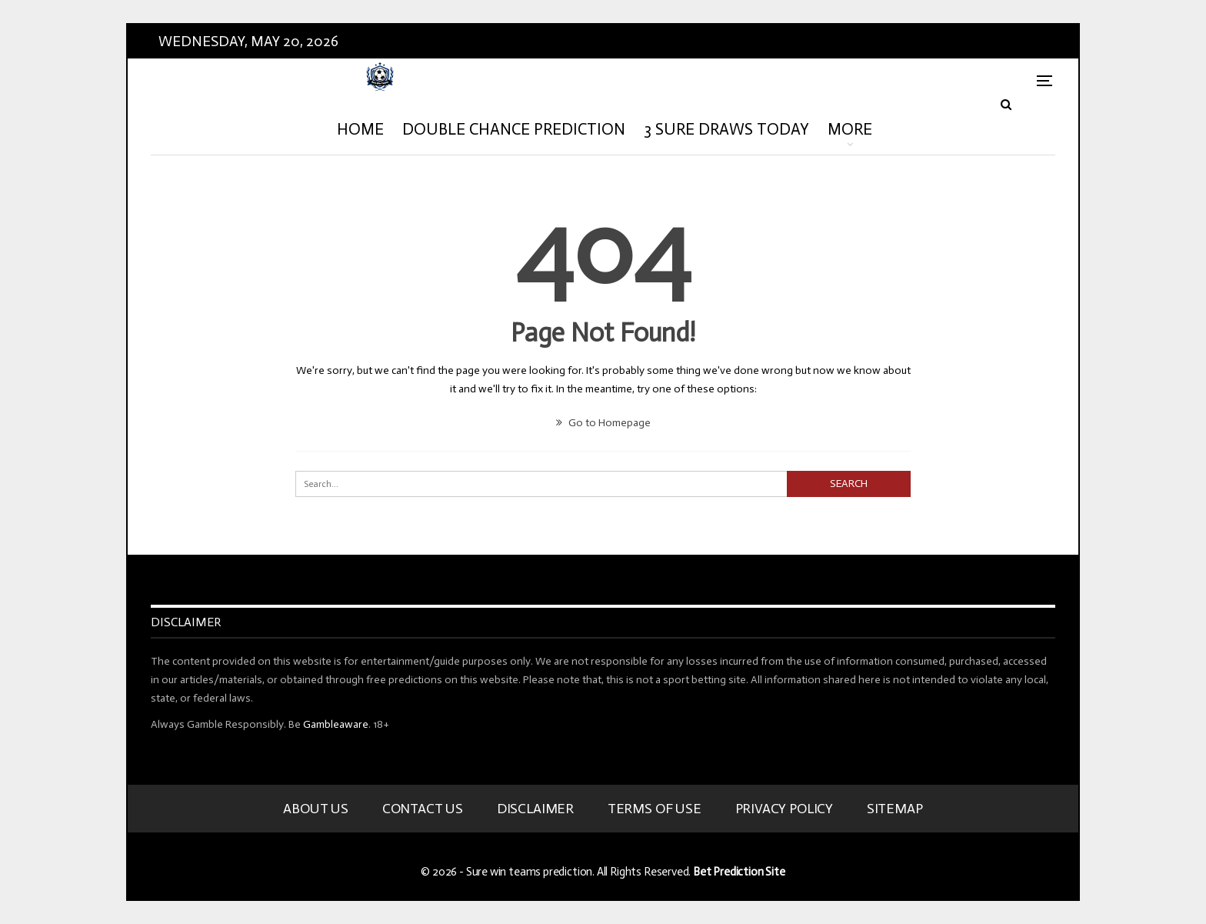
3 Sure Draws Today (726, 129)
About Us (315, 808)
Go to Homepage (603, 422)
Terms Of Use (654, 808)
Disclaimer (535, 808)
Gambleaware (335, 724)
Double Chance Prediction (513, 129)
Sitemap (895, 808)
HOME (360, 129)
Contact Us (422, 808)
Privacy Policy (784, 808)
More (850, 129)
